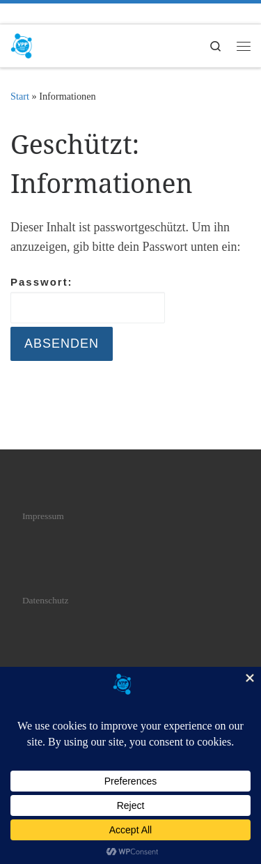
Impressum (43, 516)
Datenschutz (45, 600)
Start (19, 96)
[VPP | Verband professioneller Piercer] (21, 44)
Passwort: (87, 299)
